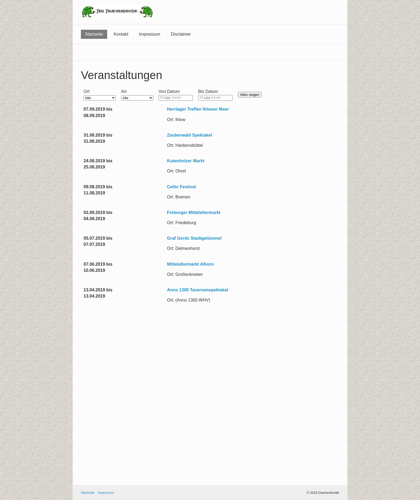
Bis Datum (208, 91)
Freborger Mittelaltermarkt (193, 212)
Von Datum (169, 91)
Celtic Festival (181, 187)
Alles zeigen (249, 95)
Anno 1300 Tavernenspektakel (197, 290)
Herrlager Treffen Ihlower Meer (198, 109)
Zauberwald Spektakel (189, 135)
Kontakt (121, 34)
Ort (86, 91)
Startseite (94, 34)
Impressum (149, 34)
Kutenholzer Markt (186, 161)
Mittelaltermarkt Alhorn (190, 264)
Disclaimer (181, 34)
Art (123, 91)
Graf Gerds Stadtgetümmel (194, 238)
